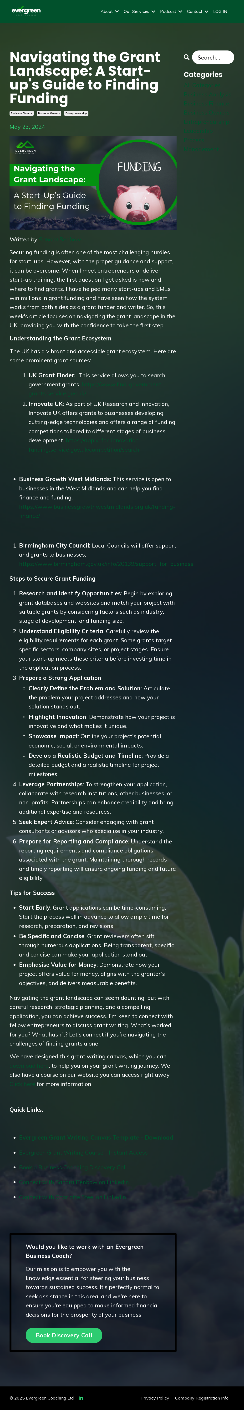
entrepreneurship (76, 113)
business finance (21, 113)
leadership (198, 130)
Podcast (171, 11)
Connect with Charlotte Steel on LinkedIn (72, 1197)
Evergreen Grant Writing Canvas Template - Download (97, 1137)
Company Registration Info (202, 1398)
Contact (197, 11)
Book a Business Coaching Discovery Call (73, 1167)
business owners (49, 113)
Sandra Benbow (60, 239)
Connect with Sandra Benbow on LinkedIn (74, 1182)
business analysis (207, 94)
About (110, 11)
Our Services (139, 11)
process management (201, 144)
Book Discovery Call (64, 1335)
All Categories (202, 85)
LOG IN (220, 11)
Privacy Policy (155, 1398)
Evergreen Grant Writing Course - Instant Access (83, 1152)
